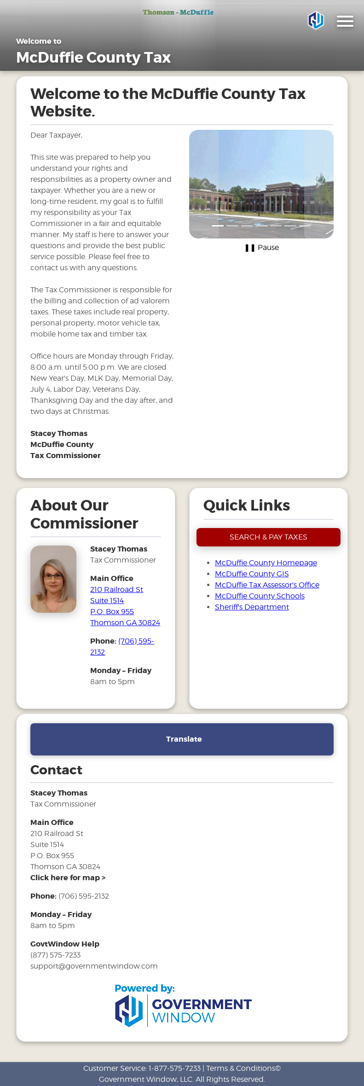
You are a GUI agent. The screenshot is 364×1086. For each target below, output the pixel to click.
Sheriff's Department (252, 607)
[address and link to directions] (67, 877)
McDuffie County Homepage (266, 562)
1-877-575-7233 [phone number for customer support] (175, 1068)
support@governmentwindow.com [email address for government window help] (94, 966)
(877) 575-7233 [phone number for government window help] (55, 955)
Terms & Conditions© (243, 1068)
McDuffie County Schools (260, 596)
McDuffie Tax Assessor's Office (267, 585)
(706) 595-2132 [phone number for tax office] (83, 896)
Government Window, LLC (145, 1079)
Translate (184, 739)
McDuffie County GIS (252, 573)
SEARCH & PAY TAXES (268, 537)
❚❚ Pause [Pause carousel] (261, 247)
